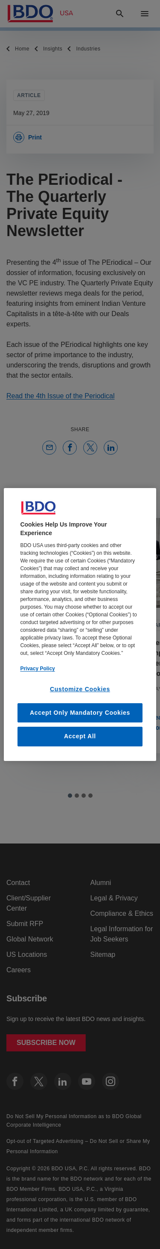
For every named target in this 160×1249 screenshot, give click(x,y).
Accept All (80, 736)
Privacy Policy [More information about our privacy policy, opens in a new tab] (37, 669)
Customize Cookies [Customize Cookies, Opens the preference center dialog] (80, 689)
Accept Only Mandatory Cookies (80, 712)
